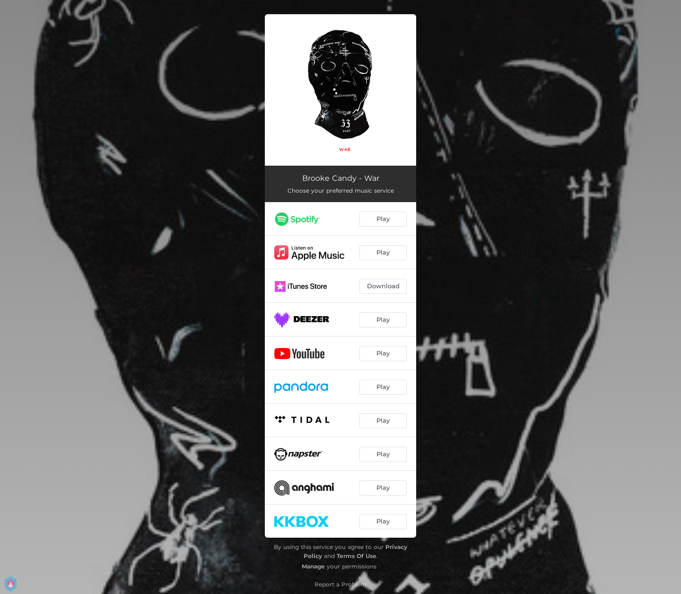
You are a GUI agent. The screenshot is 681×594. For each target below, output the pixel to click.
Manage (313, 566)
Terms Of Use (356, 555)
